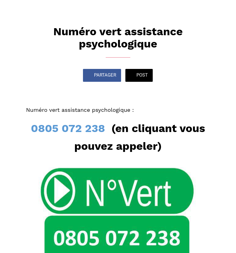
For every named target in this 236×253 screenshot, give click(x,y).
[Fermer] (10, 9)
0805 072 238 (68, 128)
